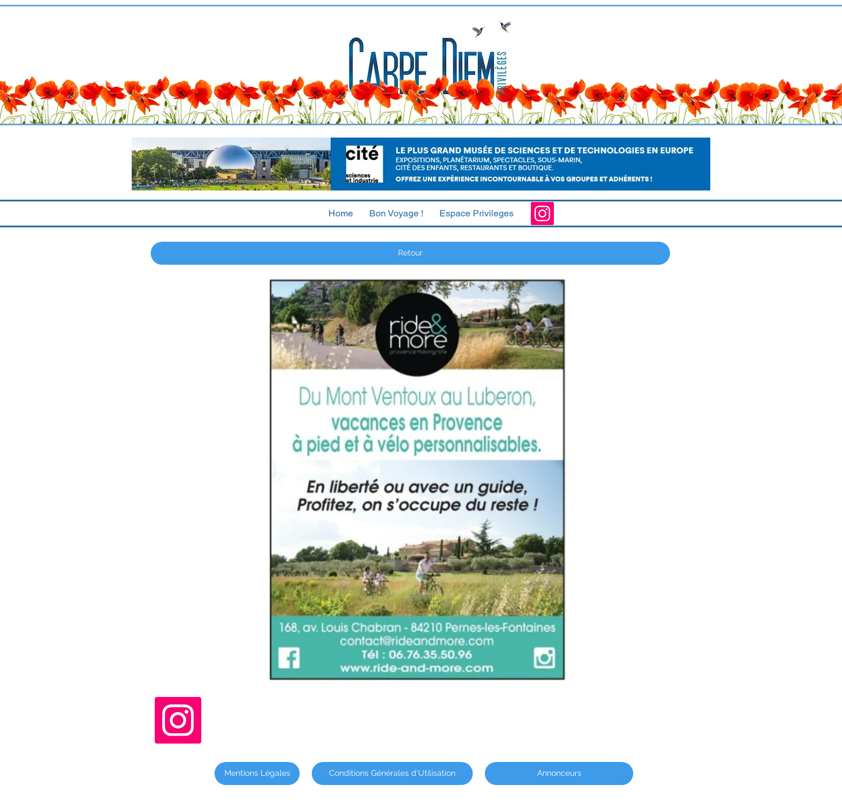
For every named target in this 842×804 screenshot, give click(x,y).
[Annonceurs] (559, 773)
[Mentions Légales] (257, 773)
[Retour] (410, 253)
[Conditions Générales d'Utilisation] (392, 773)
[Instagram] (542, 213)
